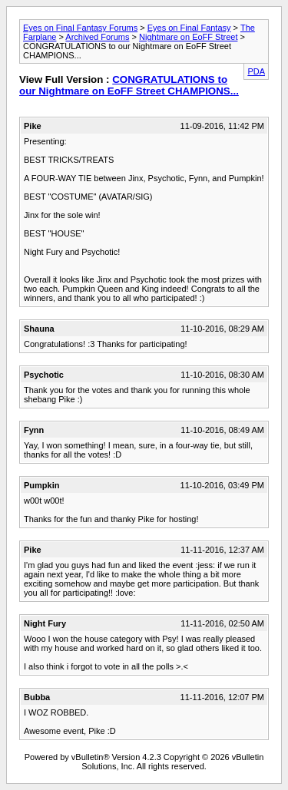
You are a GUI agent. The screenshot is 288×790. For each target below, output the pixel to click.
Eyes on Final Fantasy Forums (80, 27)
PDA (256, 71)
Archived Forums (97, 36)
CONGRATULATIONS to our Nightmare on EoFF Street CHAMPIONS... (129, 85)
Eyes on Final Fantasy (189, 27)
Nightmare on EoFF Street (188, 36)
